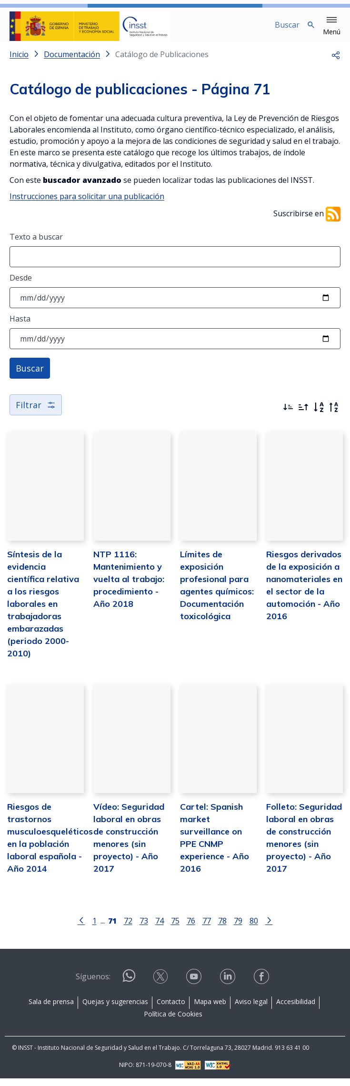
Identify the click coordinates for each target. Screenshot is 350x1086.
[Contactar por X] (161, 984)
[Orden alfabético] (318, 414)
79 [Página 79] (238, 928)
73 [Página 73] (144, 928)
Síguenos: (93, 984)
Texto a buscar (36, 244)
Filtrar (36, 412)
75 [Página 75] (175, 928)
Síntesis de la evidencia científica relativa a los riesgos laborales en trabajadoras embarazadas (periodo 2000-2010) (43, 611)
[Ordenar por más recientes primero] (288, 414)
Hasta (20, 326)
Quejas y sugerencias (115, 1009)
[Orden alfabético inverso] (333, 414)
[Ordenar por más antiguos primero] (303, 414)
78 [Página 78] (222, 928)
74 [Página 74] (159, 928)
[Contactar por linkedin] (228, 984)
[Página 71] (112, 927)
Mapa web (210, 1009)
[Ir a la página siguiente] (269, 927)
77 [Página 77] (206, 928)
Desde (21, 285)
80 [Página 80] (254, 928)
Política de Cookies (173, 1021)
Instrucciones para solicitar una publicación (87, 204)
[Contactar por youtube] (194, 984)
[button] (331, 26)
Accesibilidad (295, 1009)
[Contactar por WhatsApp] (129, 987)
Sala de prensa (51, 1009)
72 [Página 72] (128, 928)
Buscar (30, 376)
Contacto (171, 1009)
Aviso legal (251, 1009)
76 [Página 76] (191, 928)
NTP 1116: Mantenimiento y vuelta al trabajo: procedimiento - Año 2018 (128, 586)
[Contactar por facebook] (262, 984)
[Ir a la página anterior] (81, 927)
